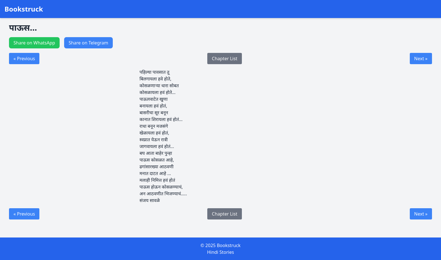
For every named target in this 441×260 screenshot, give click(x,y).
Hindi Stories (220, 252)
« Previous (24, 58)
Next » (421, 58)
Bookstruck (23, 9)
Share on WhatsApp (34, 43)
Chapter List (224, 58)
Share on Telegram (88, 43)
